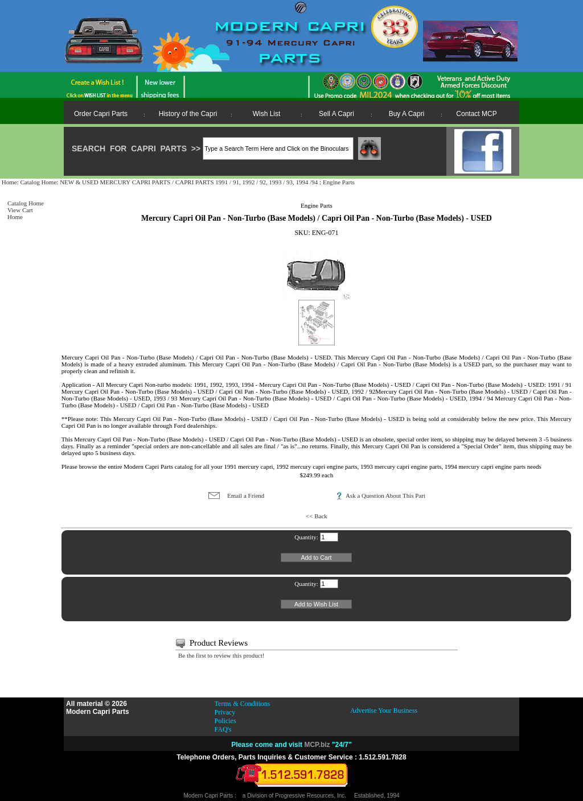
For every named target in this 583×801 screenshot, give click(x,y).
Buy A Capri (407, 114)
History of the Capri (188, 114)
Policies (225, 721)
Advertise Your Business (383, 711)
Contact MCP (476, 114)
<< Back (316, 516)
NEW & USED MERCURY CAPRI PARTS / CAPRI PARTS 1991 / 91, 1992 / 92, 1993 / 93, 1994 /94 (189, 182)
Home (9, 182)
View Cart (20, 210)
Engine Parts (339, 182)
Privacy (225, 712)
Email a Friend (245, 495)
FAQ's (223, 729)
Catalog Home (38, 182)
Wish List (267, 114)
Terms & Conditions (242, 704)
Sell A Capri (336, 114)
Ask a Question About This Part (385, 495)
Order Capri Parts (101, 114)
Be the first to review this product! (221, 655)
